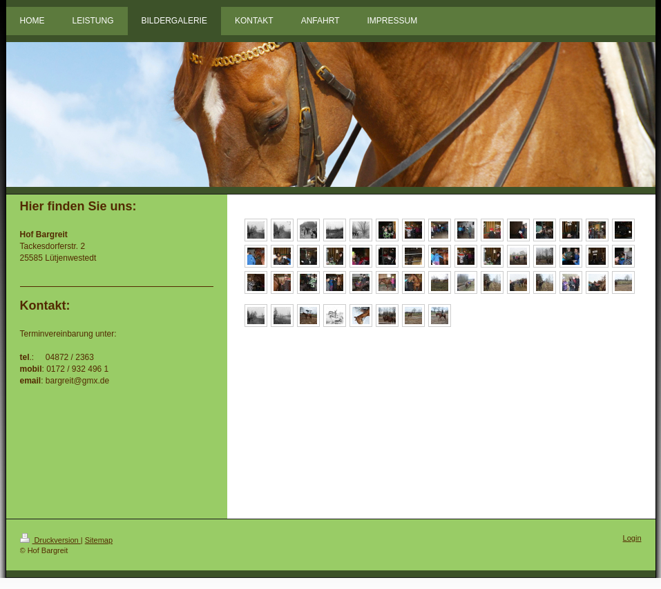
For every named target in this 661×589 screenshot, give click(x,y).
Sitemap (99, 540)
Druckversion (50, 540)
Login (632, 538)
